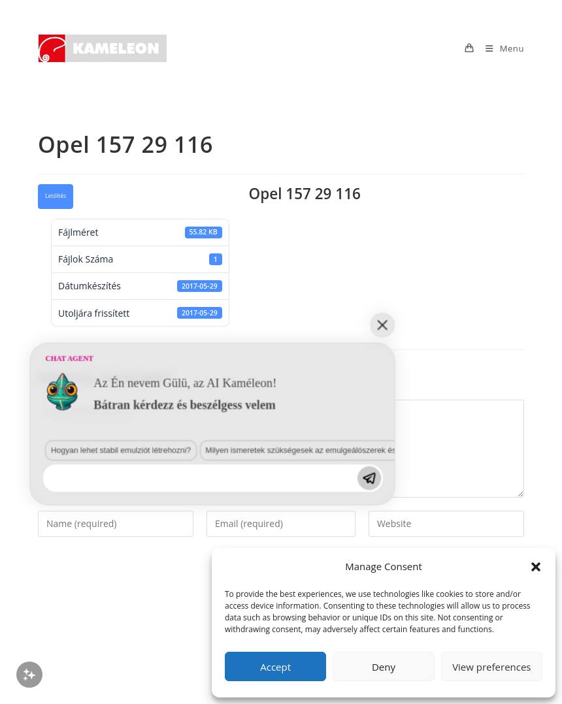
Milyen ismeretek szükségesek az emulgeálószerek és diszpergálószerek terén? (224, 549)
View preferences (491, 666)
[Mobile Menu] (500, 48)
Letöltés (55, 196)
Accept (275, 666)
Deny (383, 666)
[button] (535, 566)
